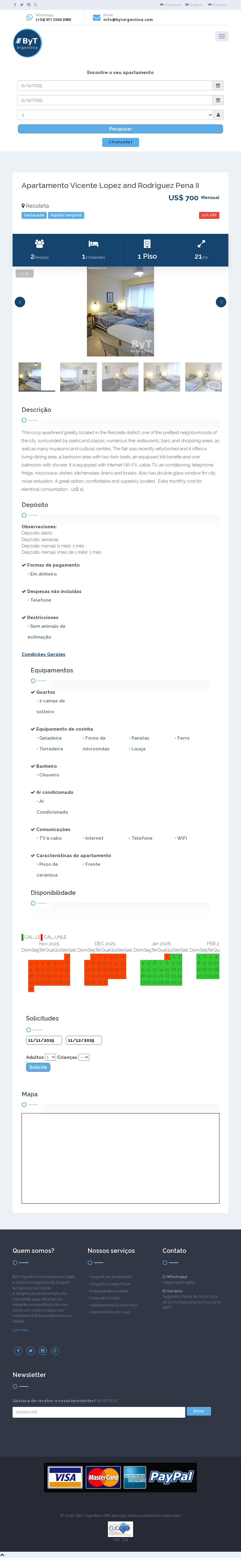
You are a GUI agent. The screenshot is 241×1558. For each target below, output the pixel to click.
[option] (120, 311)
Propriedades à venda (109, 1291)
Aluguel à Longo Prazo (110, 1284)
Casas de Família (105, 1298)
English (193, 5)
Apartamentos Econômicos (114, 1305)
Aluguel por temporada (111, 1276)
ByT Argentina (89, 1515)
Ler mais (20, 1330)
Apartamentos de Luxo (110, 1312)
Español (217, 5)
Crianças (67, 1057)
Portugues (171, 5)
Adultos (35, 1057)
